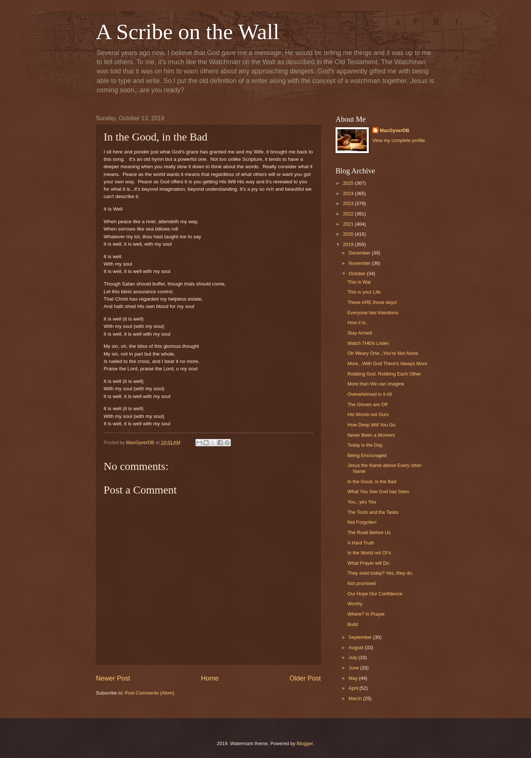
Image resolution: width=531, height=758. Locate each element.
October (357, 273)
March (355, 698)
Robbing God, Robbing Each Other (384, 374)
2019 (349, 244)
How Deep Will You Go (371, 425)
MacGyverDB (394, 130)
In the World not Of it (369, 552)
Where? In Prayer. (366, 614)
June (354, 668)
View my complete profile (398, 140)
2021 (349, 224)
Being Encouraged (366, 455)
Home (210, 678)
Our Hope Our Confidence (375, 593)
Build (352, 624)
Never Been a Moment (371, 435)
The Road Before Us (369, 532)
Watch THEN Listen (368, 343)
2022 (349, 214)
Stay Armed (359, 333)
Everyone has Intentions (372, 312)
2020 (349, 234)
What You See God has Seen (378, 491)
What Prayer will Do (368, 563)
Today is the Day (364, 445)
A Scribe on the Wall (187, 32)
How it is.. (357, 322)
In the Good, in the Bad (371, 481)
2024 (349, 193)
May (353, 678)
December (360, 253)
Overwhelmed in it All (369, 394)
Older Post (305, 678)
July (353, 657)
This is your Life (364, 292)
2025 (349, 183)
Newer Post (113, 678)
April (353, 688)
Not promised (361, 583)
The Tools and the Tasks (372, 512)
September (360, 637)
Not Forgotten (361, 522)
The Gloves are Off (367, 404)
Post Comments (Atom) (149, 693)
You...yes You (361, 502)
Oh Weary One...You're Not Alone (382, 353)
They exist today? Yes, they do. (380, 573)
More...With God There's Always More (387, 363)
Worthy (354, 603)
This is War (359, 282)
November (360, 263)
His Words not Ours (368, 414)
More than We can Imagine (375, 384)
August (356, 647)
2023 (349, 203)
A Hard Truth (360, 543)
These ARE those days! (372, 302)
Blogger (305, 743)
